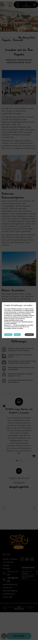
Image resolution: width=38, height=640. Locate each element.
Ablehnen (17, 334)
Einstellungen (29, 334)
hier (12, 325)
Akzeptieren (8, 334)
